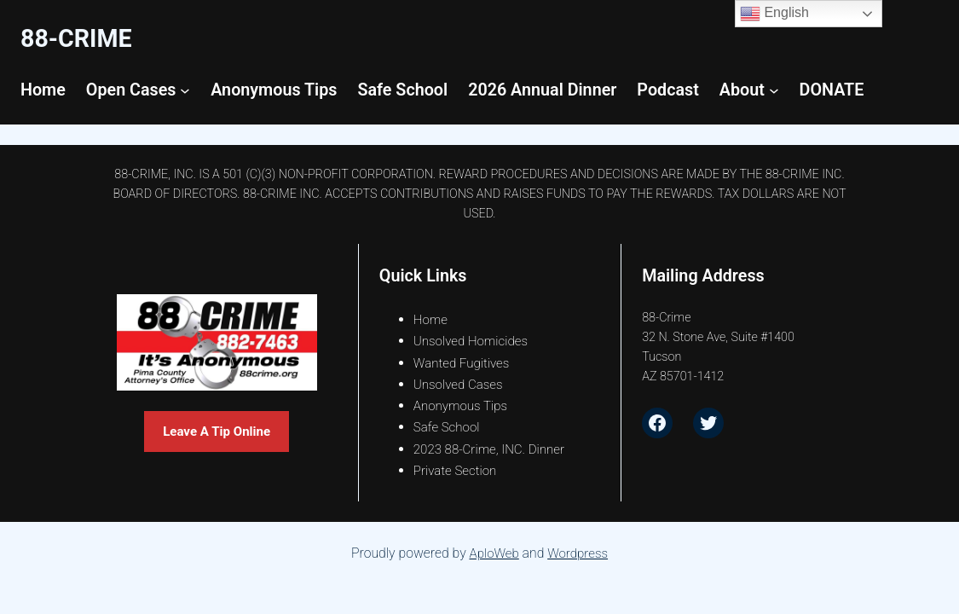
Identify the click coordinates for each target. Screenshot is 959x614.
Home (431, 319)
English (774, 13)
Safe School (447, 427)
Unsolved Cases (460, 384)
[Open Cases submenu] (185, 90)
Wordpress (578, 553)
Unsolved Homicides (473, 341)
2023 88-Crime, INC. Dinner (492, 449)
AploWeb (492, 553)
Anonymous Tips (462, 405)
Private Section (456, 470)
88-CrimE (78, 38)
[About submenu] (774, 90)
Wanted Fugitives (463, 363)
